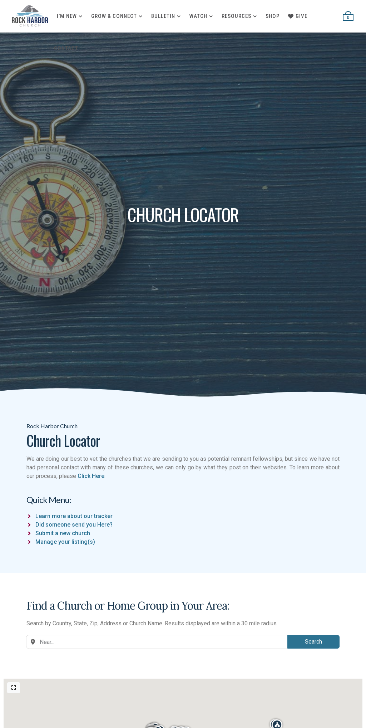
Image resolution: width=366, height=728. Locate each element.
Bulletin (163, 16)
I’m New (67, 16)
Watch (198, 16)
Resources (236, 16)
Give (297, 16)
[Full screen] (13, 687)
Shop (273, 16)
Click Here (91, 476)
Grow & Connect (114, 16)
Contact (66, 48)
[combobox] (156, 642)
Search (313, 641)
